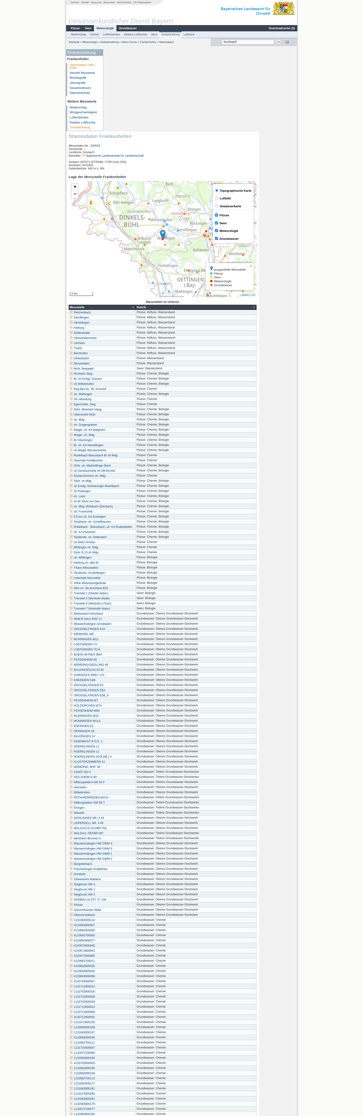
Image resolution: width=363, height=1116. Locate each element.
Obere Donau (129, 42)
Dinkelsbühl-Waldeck (123, 797)
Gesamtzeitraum (80, 88)
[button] (201, 152)
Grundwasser (128, 28)
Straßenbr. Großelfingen (125, 491)
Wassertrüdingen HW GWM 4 (129, 761)
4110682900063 (120, 848)
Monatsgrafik (77, 77)
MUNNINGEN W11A (123, 639)
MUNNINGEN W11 (122, 557)
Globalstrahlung (170, 34)
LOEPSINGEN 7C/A (123, 567)
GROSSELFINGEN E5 (124, 603)
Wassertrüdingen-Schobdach (128, 542)
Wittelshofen (118, 710)
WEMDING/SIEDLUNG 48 (127, 583)
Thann (114, 266)
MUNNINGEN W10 (122, 634)
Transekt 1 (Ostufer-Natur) (127, 511)
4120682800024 (120, 1037)
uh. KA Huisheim (120, 450)
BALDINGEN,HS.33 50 (125, 588)
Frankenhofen (148, 42)
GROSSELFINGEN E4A (125, 547)
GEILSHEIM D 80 (121, 695)
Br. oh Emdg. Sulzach (124, 297)
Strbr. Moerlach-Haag (124, 327)
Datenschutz (109, 2)
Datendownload (79, 92)
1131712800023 (120, 925)
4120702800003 (120, 981)
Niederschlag (78, 34)
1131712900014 (120, 904)
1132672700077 (120, 1027)
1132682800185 (120, 986)
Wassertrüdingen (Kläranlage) (129, 1047)
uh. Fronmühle (119, 429)
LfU (291, 213)
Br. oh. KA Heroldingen (124, 363)
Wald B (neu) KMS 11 (124, 537)
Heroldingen (118, 241)
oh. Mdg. (115, 338)
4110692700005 (120, 853)
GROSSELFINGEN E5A (125, 608)
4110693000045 (120, 955)
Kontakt (85, 2)
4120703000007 (120, 899)
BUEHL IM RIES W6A (124, 572)
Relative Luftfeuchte (135, 34)
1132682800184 (120, 976)
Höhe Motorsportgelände (126, 501)
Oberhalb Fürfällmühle (124, 378)
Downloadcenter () (282, 28)
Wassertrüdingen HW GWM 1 (129, 772)
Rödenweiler (118, 251)
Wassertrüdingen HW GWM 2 (129, 777)
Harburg (115, 246)
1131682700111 (120, 961)
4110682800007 (120, 843)
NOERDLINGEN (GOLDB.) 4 (128, 675)
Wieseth (115, 731)
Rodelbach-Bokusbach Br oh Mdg (131, 373)
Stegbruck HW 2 (120, 812)
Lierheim (115, 261)
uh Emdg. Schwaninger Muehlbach (132, 404)
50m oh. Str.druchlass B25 (127, 506)
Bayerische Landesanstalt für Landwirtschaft (153, 74)
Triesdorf (115, 1058)
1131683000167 (120, 950)
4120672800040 (120, 864)
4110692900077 (120, 858)
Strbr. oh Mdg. (119, 399)
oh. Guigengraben (121, 343)
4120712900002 (120, 935)
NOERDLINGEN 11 (122, 664)
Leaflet (283, 213)
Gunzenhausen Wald (123, 828)
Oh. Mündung (118, 317)
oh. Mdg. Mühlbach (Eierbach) (129, 424)
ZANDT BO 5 (118, 690)
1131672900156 (120, 940)
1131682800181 (120, 1007)
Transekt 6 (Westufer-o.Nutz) (128, 521)
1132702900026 (120, 910)
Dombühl (115, 792)
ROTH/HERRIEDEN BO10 (127, 715)
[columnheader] (140, 225)
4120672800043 (120, 869)
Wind (154, 34)
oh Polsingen (118, 409)
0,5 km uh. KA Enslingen (126, 435)
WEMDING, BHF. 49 (123, 685)
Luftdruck (188, 34)
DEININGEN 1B (120, 649)
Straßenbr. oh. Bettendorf (126, 455)
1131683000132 (120, 838)
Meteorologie (105, 28)
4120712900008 (120, 930)
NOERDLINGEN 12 (122, 670)
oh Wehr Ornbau (120, 460)
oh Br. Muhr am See (123, 419)
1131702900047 (120, 966)
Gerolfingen (117, 235)
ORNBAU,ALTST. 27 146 (126, 818)
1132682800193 (120, 1032)
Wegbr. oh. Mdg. (120, 353)
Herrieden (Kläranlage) (124, 1052)
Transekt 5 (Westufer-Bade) (128, 516)
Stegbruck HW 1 (120, 807)
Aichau (114, 823)
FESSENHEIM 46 (121, 578)
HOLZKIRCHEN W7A (124, 624)
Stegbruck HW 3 (120, 802)
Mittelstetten (118, 1083)
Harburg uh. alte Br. (122, 481)
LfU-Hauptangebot (142, 2)
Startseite (75, 2)
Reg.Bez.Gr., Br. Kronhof (126, 307)
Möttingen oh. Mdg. (122, 465)
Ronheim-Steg (119, 292)
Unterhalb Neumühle (123, 496)
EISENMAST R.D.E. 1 (124, 659)
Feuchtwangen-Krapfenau (126, 787)
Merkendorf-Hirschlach (124, 532)
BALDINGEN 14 (120, 654)
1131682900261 (120, 1017)
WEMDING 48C (120, 552)
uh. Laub (115, 414)
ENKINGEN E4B (120, 598)
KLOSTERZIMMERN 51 (125, 680)
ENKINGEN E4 (120, 644)
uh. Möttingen (118, 475)
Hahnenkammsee (121, 256)
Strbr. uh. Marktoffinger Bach (128, 384)
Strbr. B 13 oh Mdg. (122, 470)
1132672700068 (120, 971)
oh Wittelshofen (120, 302)
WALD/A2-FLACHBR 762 (126, 746)
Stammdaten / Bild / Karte (82, 66)
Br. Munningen (119, 358)
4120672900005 (120, 874)
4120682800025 (120, 884)
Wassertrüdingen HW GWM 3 (129, 767)
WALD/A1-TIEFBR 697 (124, 751)
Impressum (96, 2)
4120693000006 (120, 894)
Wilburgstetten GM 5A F (125, 700)
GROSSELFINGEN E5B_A (127, 613)
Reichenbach (118, 230)
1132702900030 (120, 920)
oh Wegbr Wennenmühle (126, 368)
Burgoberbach (119, 782)
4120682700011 (120, 879)
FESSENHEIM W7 (122, 618)
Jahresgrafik (77, 82)
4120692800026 (120, 889)
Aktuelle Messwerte (82, 73)
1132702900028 (120, 915)
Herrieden (116, 705)
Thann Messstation (122, 486)
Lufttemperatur (111, 34)
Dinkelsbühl (117, 276)
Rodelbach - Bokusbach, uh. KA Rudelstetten (139, 445)
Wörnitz (115, 1078)
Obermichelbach (120, 833)
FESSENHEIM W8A (123, 629)
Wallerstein (117, 1068)
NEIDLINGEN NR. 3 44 (125, 736)
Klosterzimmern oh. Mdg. (126, 394)
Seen (88, 28)
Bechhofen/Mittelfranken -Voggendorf (134, 1042)
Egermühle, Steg (121, 322)
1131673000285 (120, 1012)
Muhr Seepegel (120, 287)
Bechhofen (117, 271)
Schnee (94, 34)
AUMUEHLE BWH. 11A (125, 593)
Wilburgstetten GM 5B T (125, 721)
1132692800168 (120, 945)
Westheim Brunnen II (123, 756)
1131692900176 (120, 1022)
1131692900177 (120, 1001)
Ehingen (115, 726)
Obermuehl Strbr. (121, 332)
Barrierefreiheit (124, 2)
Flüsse (75, 28)
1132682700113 (120, 996)
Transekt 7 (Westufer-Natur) (128, 527)
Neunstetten (118, 281)
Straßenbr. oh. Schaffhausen (128, 440)
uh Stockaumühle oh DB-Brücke (130, 389)
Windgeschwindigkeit (83, 112)
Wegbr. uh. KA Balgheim (125, 348)
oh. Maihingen (119, 312)
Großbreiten (117, 1073)
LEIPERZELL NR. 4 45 (124, 741)
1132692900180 (120, 991)
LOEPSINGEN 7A (121, 562)
